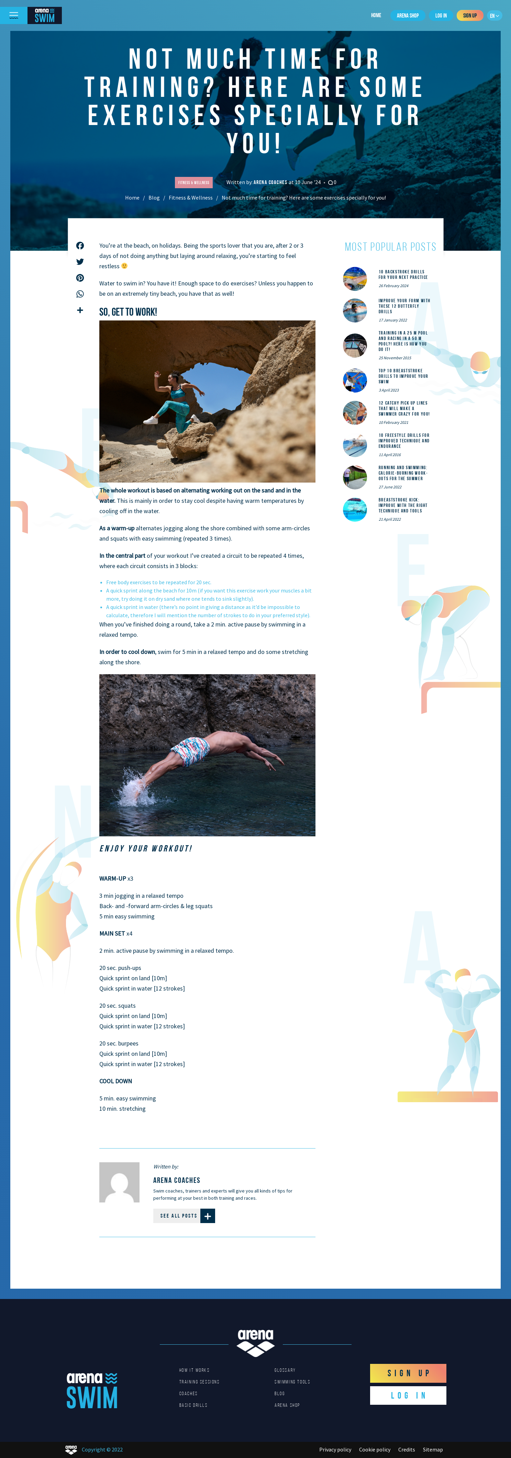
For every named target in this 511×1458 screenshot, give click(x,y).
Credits (406, 1449)
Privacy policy (335, 1449)
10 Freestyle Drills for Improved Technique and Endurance (404, 440)
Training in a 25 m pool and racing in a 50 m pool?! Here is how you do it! (403, 341)
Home (376, 15)
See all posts (187, 1216)
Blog (154, 197)
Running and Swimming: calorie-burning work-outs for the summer (403, 473)
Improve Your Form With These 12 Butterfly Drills (405, 306)
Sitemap (433, 1449)
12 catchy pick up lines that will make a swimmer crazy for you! (404, 408)
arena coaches (271, 182)
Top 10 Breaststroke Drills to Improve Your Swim (404, 376)
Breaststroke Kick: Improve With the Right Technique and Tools (403, 505)
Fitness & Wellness (191, 197)
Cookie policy (374, 1449)
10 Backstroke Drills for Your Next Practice (403, 274)
